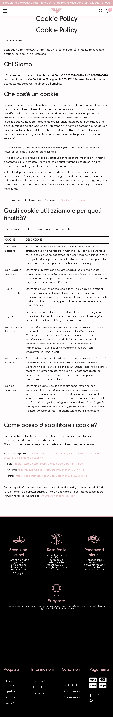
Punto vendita (41, 693)
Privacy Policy (72, 691)
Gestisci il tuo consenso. (76, 200)
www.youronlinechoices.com (58, 496)
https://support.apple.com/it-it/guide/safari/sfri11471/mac (49, 464)
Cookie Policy (72, 697)
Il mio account (10, 683)
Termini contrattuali (71, 683)
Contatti (38, 687)
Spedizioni (12, 691)
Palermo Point (41, 681)
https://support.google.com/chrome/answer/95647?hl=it (50, 470)
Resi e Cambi (13, 703)
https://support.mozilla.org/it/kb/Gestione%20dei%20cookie (51, 476)
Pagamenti (12, 697)
